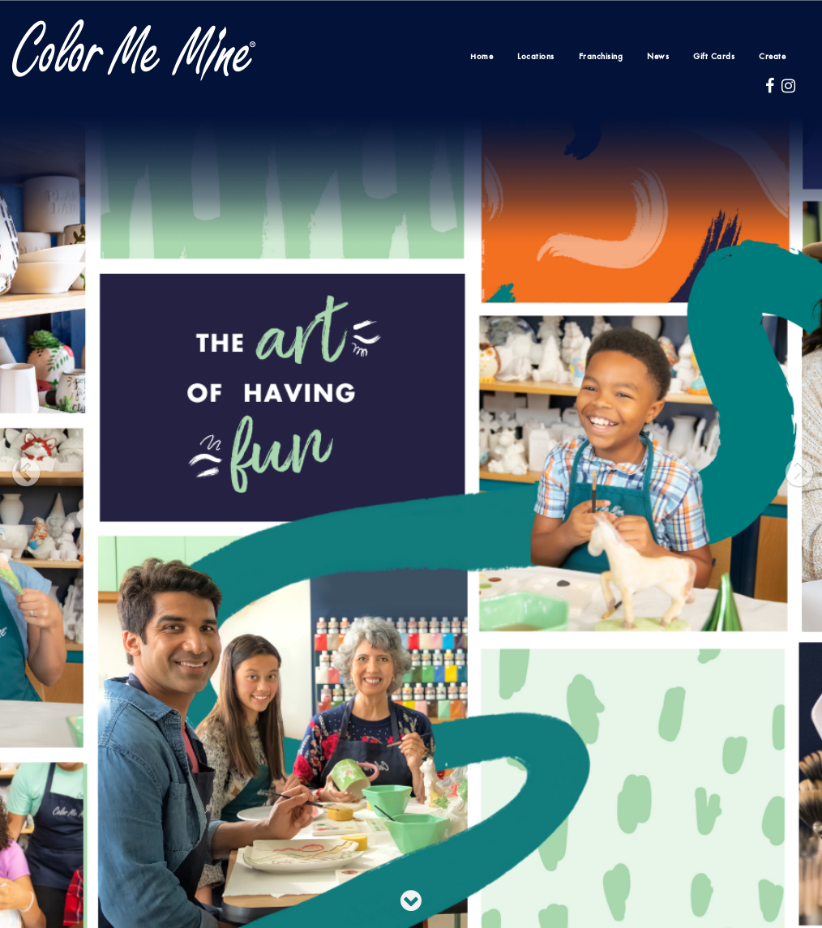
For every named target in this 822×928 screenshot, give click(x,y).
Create (772, 56)
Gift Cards (713, 56)
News (658, 56)
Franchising (601, 56)
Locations (535, 56)
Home (481, 56)
